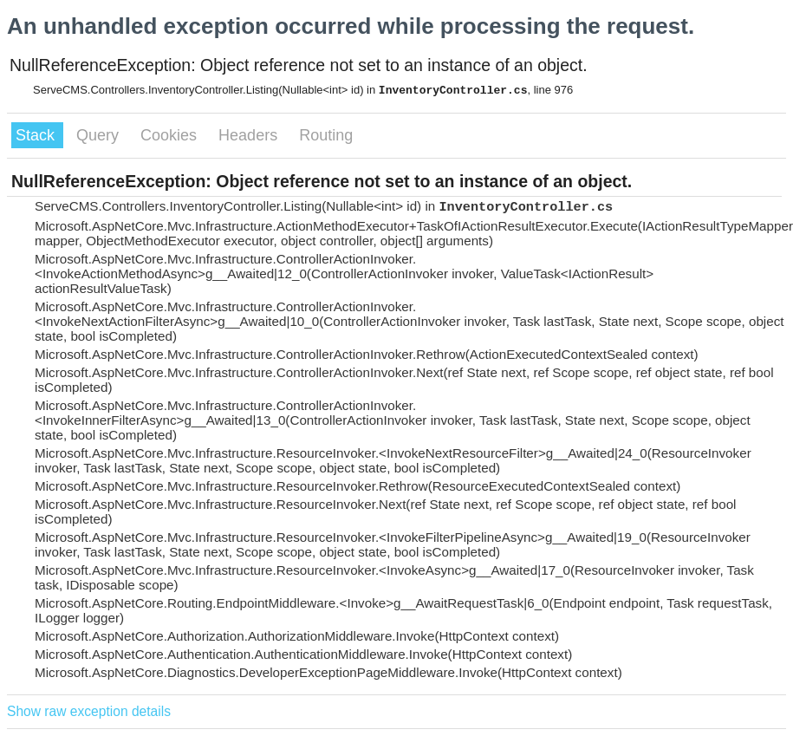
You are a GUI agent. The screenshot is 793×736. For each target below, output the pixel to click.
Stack (37, 135)
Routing (326, 135)
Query (99, 135)
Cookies (170, 135)
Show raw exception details (89, 711)
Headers (250, 135)
